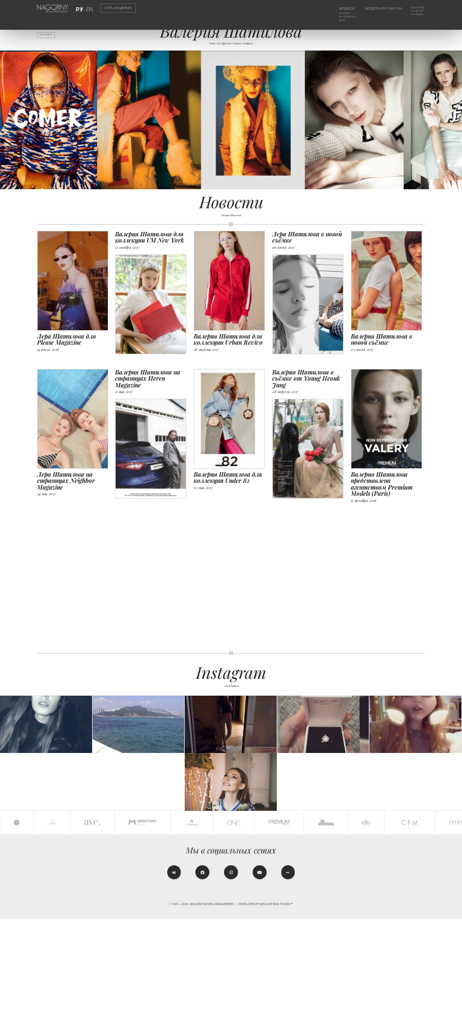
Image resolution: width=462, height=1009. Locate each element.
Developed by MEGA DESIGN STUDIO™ (266, 994)
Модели (333, 8)
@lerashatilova (231, 692)
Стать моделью (118, 8)
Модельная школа (377, 8)
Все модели (51, 36)
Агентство (415, 8)
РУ (81, 8)
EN (88, 8)
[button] (451, 126)
